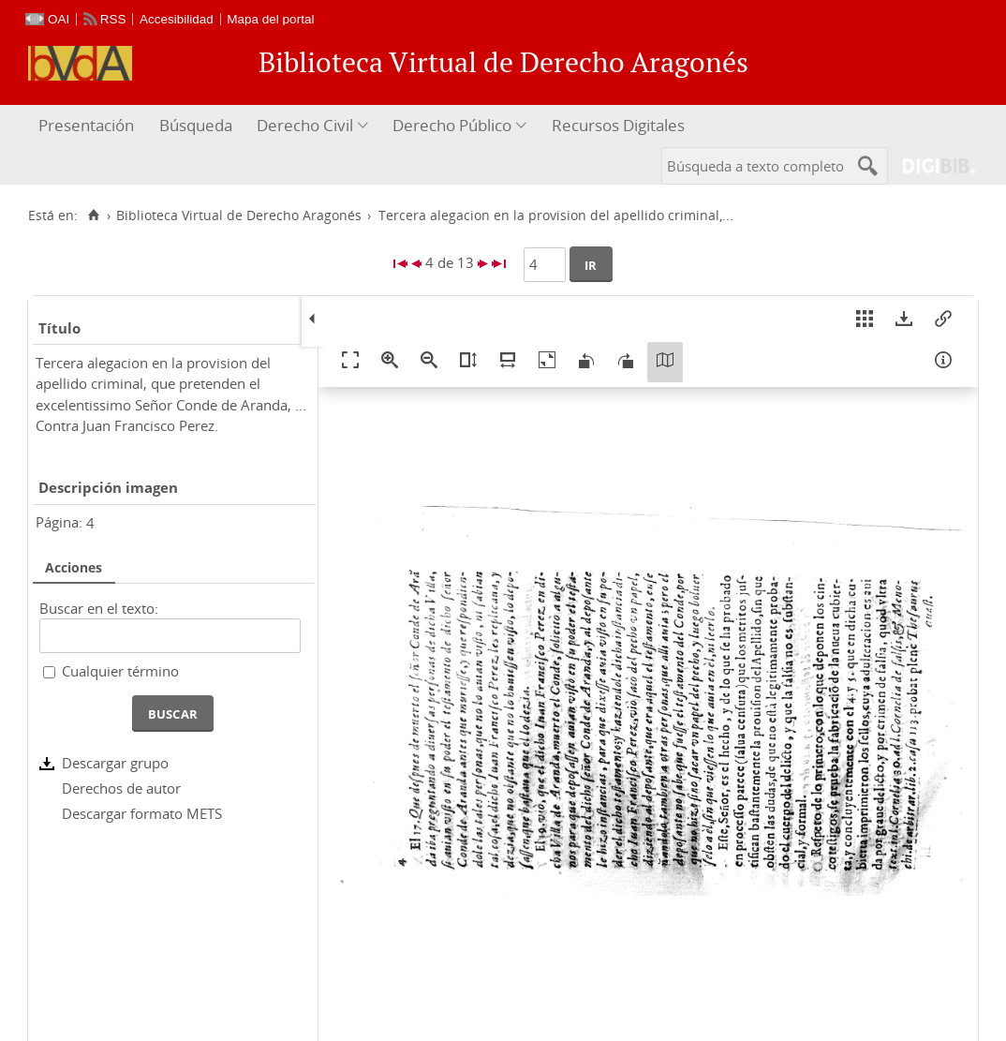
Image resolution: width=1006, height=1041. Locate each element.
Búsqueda (195, 125)
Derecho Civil (305, 125)
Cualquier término (120, 671)
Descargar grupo (115, 762)
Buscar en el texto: (98, 608)
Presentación (86, 125)
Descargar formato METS (142, 813)
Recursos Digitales (618, 125)
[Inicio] (93, 215)
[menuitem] (88, 126)
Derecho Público (451, 125)
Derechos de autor (121, 788)
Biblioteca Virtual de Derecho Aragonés (239, 215)
